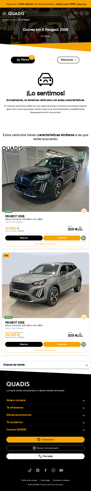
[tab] (30, 413)
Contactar (62, 238)
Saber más (81, 4)
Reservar (24, 238)
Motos (44, 413)
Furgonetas (58, 413)
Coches (30, 413)
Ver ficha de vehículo (45, 244)
